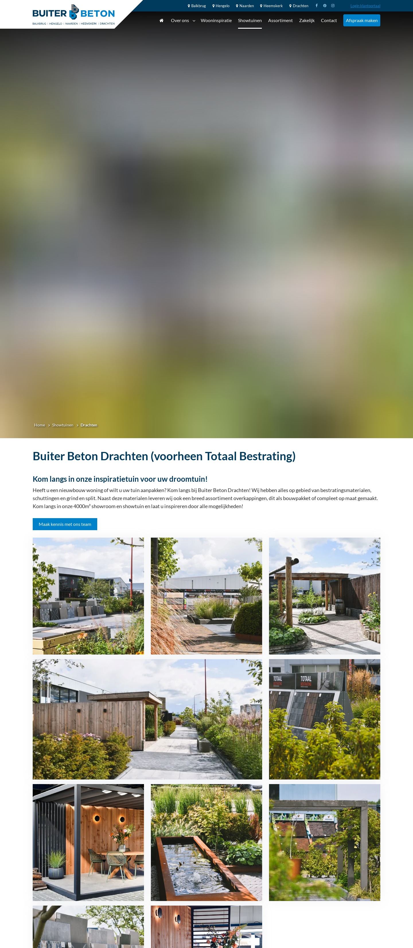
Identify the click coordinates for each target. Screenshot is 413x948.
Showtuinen (250, 20)
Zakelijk (307, 20)
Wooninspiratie (216, 20)
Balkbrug (196, 5)
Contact (329, 20)
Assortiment (280, 20)
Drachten (298, 5)
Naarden (244, 5)
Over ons (183, 20)
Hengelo (220, 5)
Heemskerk (271, 5)
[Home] (73, 14)
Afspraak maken (362, 20)
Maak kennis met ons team (65, 524)
